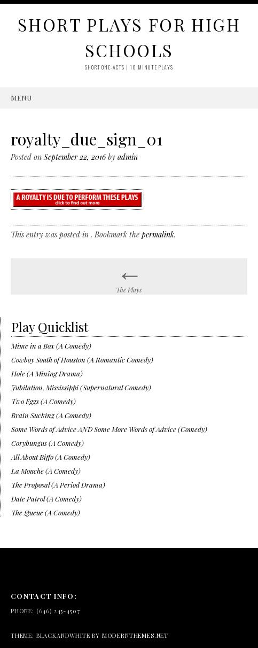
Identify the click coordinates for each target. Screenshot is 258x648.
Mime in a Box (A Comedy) (51, 345)
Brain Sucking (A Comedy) (51, 415)
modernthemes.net (135, 635)
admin (128, 157)
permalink (158, 234)
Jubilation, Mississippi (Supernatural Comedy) (81, 387)
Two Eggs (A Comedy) (43, 401)
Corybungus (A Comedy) (47, 443)
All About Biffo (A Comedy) (50, 456)
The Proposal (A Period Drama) (58, 484)
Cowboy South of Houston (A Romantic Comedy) (82, 359)
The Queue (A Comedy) (45, 512)
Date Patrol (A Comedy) (46, 498)
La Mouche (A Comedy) (46, 470)
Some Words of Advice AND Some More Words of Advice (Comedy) (109, 429)
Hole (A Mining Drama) (47, 373)
